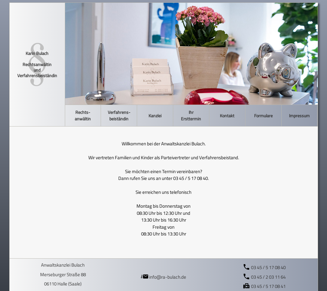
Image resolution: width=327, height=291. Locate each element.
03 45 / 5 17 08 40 (264, 267)
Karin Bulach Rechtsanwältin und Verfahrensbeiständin (37, 64)
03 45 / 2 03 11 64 (264, 277)
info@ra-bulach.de (163, 277)
